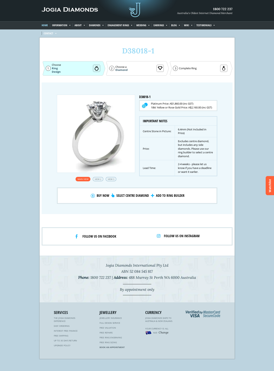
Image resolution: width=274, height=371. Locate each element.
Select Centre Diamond (132, 195)
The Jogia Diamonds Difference (64, 319)
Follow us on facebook (99, 236)
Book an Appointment (112, 347)
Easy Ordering (61, 325)
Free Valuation (108, 327)
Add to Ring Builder (170, 195)
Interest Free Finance (66, 330)
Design (56, 71)
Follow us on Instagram (182, 236)
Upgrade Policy (62, 345)
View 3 (111, 179)
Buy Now (103, 195)
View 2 (98, 179)
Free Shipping (61, 335)
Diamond (121, 69)
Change (164, 332)
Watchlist (270, 185)
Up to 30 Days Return (65, 340)
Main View (83, 179)
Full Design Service (110, 322)
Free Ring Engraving (111, 337)
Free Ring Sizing (108, 342)
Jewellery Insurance (111, 318)
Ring (55, 68)
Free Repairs (106, 332)
